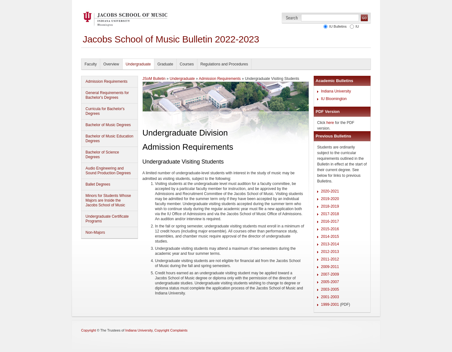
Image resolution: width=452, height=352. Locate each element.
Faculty (91, 64)
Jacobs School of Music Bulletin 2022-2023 (171, 39)
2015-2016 (330, 229)
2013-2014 (330, 244)
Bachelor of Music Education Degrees (109, 138)
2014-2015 (330, 236)
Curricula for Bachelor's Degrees (104, 111)
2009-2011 (330, 267)
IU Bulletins (338, 26)
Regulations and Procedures (224, 64)
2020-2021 (330, 191)
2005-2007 (330, 282)
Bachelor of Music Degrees (108, 125)
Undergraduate (138, 64)
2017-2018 (330, 214)
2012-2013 (330, 251)
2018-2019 (330, 206)
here (330, 122)
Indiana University (336, 91)
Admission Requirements (106, 81)
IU (357, 26)
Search (292, 18)
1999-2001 (330, 304)
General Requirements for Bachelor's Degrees (107, 95)
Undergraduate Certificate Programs (107, 218)
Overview (111, 64)
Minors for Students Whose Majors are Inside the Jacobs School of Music (108, 200)
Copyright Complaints (170, 330)
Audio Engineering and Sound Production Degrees (108, 170)
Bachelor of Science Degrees (102, 154)
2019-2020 (330, 199)
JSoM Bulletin (153, 78)
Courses (187, 64)
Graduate (165, 64)
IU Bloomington (334, 99)
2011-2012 (330, 259)
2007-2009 (330, 274)
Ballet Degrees (97, 184)
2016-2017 (330, 221)
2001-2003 (330, 297)
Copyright (88, 330)
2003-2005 (330, 289)
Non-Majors (95, 232)
